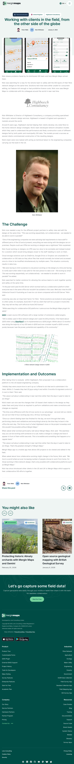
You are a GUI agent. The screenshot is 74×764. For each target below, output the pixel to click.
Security (4, 757)
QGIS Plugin (6, 659)
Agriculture (68, 655)
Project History (7, 666)
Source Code (67, 723)
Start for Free (37, 599)
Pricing (4, 719)
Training (69, 712)
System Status (67, 731)
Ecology (69, 659)
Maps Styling (6, 674)
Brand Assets (67, 727)
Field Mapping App (65, 689)
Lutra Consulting (7, 751)
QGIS (4, 315)
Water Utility (68, 662)
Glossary (69, 738)
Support (69, 719)
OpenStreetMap (20, 632)
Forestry (69, 670)
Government (68, 674)
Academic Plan (7, 689)
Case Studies (67, 704)
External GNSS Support (9, 662)
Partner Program (7, 716)
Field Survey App (66, 681)
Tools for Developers (9, 670)
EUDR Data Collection (65, 678)
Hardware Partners (8, 712)
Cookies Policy (6, 754)
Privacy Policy (68, 751)
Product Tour (6, 651)
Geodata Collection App (64, 685)
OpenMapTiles (30, 632)
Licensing (69, 754)
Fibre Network (67, 651)
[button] (62, 3)
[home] (11, 3)
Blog (70, 708)
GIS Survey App (66, 693)
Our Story (5, 704)
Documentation (67, 716)
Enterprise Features (8, 681)
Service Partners (7, 708)
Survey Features (7, 678)
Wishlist (69, 735)
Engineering (68, 666)
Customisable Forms (8, 655)
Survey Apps (68, 742)
